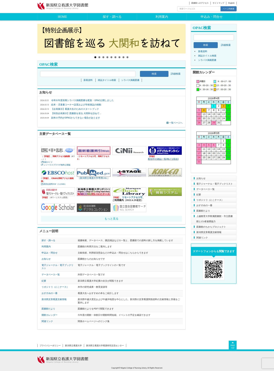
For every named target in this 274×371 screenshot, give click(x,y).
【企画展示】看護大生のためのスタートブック (75, 109)
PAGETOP (232, 345)
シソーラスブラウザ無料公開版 (56, 165)
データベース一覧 (205, 189)
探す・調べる (112, 16)
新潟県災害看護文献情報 (208, 232)
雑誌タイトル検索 (207, 55)
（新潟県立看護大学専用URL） (93, 172)
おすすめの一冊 (204, 205)
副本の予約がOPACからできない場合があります (75, 117)
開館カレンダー (49, 315)
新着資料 (202, 51)
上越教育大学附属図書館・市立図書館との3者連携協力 (214, 219)
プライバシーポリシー (50, 345)
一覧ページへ (175, 122)
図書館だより (203, 210)
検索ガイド (48, 162)
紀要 (198, 194)
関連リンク (202, 237)
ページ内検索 (228, 9)
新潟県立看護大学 (73, 345)
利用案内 (162, 16)
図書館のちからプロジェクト (211, 226)
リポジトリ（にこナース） (210, 200)
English (231, 3)
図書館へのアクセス (200, 3)
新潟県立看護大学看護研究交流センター (105, 345)
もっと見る (111, 218)
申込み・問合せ (212, 16)
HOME (62, 16)
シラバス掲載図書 (207, 60)
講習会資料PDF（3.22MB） (55, 184)
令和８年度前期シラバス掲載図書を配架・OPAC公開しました (82, 100)
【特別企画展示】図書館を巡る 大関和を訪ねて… (76, 113)
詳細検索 (226, 45)
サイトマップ (218, 3)
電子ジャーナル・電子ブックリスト (214, 183)
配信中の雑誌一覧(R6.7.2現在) (163, 159)
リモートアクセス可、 (133, 197)
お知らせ (201, 178)
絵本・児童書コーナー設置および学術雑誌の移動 (76, 104)
